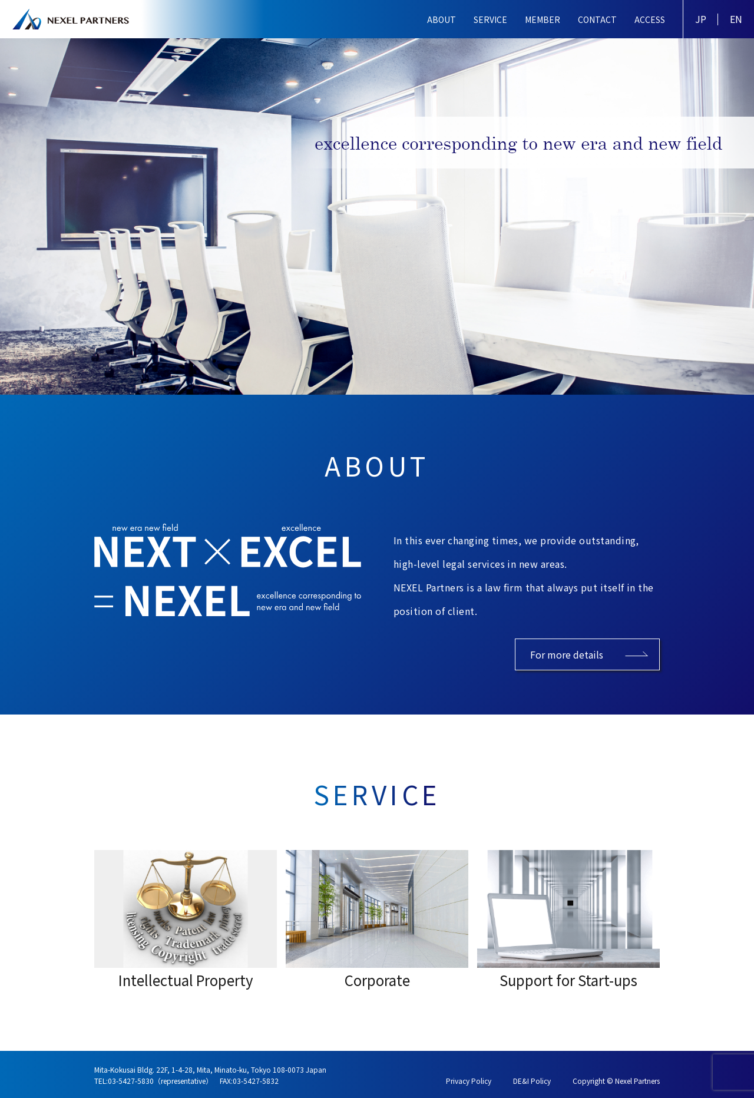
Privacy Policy (468, 1081)
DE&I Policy (532, 1081)
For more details (566, 654)
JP (700, 19)
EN (736, 19)
